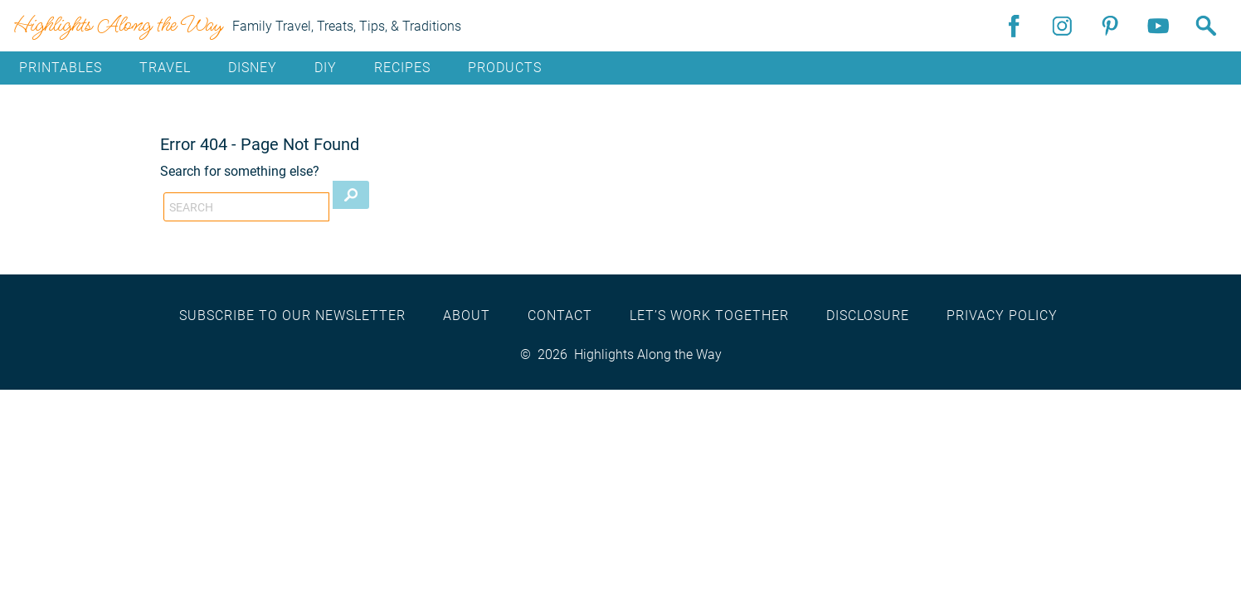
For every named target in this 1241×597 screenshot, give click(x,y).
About (466, 315)
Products (505, 67)
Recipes (402, 67)
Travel (165, 67)
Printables (60, 67)
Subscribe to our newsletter (292, 315)
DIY (325, 67)
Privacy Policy (1002, 315)
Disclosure (867, 315)
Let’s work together (709, 315)
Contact (560, 315)
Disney (252, 67)
